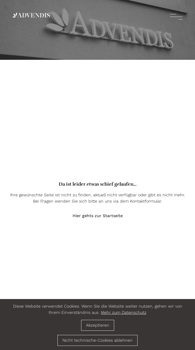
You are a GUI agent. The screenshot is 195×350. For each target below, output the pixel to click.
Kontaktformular (145, 201)
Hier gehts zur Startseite (98, 215)
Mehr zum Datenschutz (123, 312)
